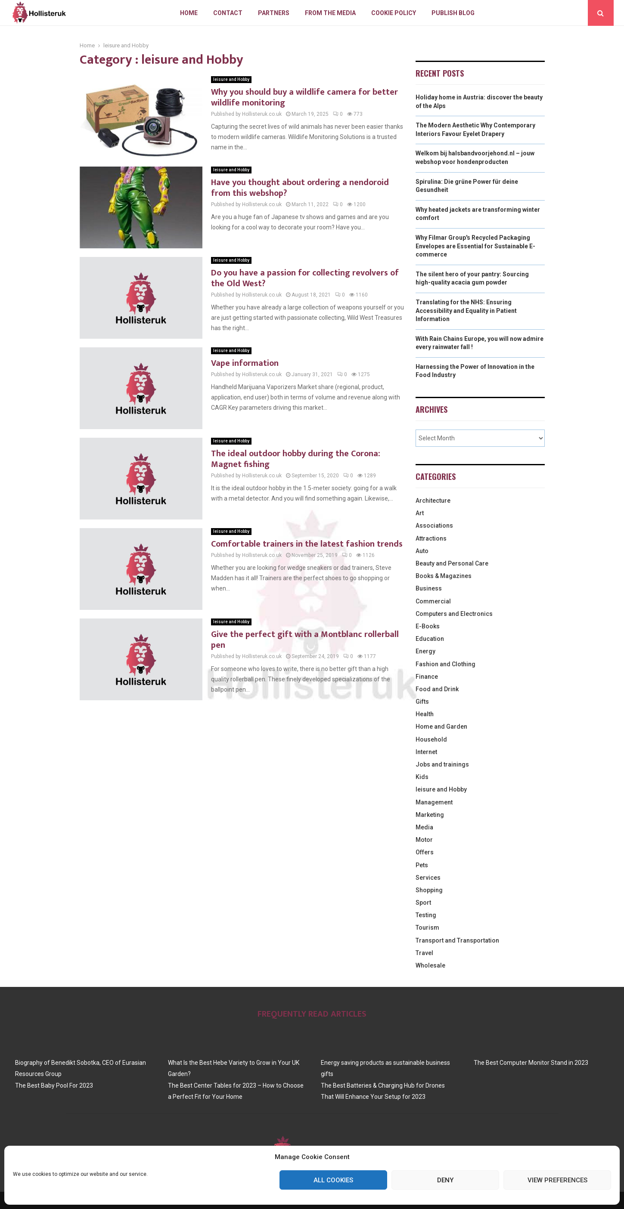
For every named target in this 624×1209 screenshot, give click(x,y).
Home (189, 12)
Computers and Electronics (454, 613)
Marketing (430, 814)
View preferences (557, 1180)
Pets (422, 865)
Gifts (422, 701)
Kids (422, 776)
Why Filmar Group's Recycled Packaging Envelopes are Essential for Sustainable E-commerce (475, 246)
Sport (423, 902)
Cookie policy (393, 12)
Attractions (431, 538)
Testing (426, 915)
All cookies (333, 1180)
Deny (445, 1180)
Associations (434, 525)
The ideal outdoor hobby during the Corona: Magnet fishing (295, 459)
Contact (227, 12)
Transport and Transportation (457, 940)
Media (424, 827)
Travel (424, 952)
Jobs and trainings (442, 764)
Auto (422, 550)
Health (425, 714)
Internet (426, 751)
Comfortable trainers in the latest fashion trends (307, 544)
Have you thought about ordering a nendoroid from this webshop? (300, 188)
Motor (424, 839)
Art (420, 513)
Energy (425, 651)
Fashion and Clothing (445, 664)
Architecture (433, 500)
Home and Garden (441, 726)
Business (429, 588)
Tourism (427, 927)
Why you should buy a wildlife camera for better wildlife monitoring (304, 97)
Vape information (245, 363)
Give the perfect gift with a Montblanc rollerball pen (305, 639)
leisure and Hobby (231, 79)
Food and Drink (437, 689)
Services (428, 877)
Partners (273, 12)
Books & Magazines (444, 575)
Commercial (433, 601)
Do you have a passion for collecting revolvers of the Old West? (305, 278)
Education (430, 638)
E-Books (428, 626)
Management (434, 802)
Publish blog (453, 12)
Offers (425, 852)
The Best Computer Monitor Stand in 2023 (531, 1062)
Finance (427, 676)
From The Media (330, 12)
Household (431, 739)
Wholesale (430, 965)
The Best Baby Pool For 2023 (54, 1085)
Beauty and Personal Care (452, 563)
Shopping (429, 890)
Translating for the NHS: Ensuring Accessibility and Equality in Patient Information (466, 310)
